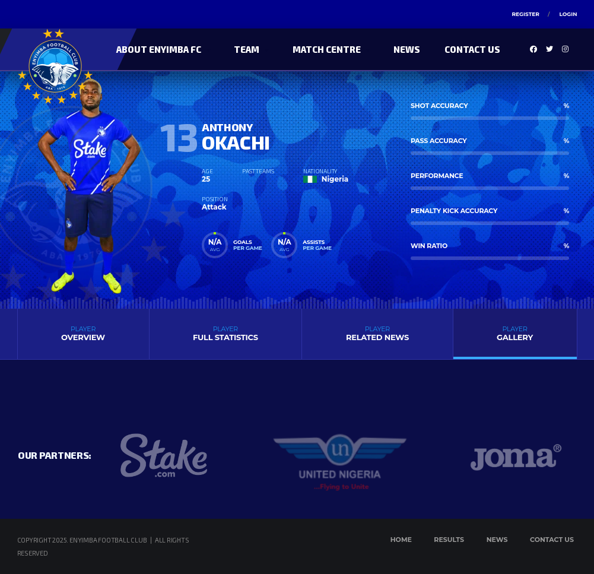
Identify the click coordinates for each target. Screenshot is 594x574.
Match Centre (327, 49)
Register (525, 14)
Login (568, 14)
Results (449, 539)
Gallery (515, 333)
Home (401, 539)
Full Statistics (225, 333)
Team (246, 49)
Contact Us (472, 49)
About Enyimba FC (158, 49)
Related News (377, 333)
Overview (83, 333)
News (406, 49)
